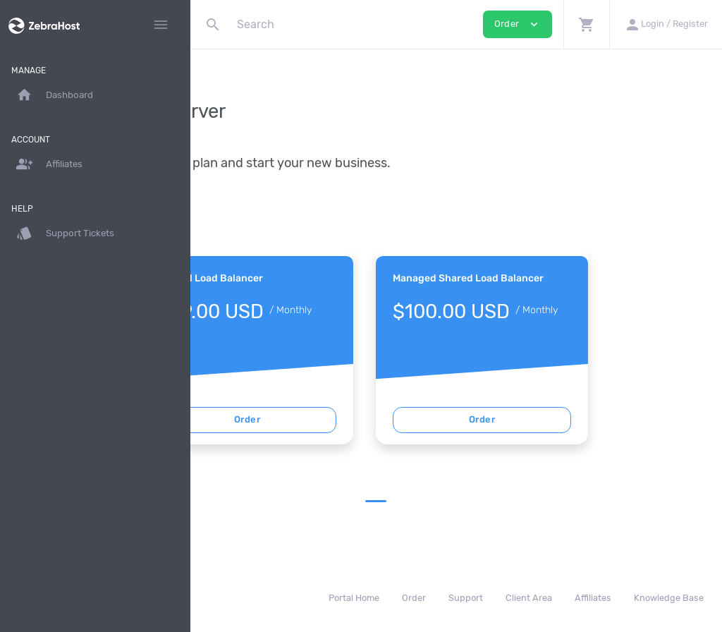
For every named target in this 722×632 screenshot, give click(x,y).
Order (339, 419)
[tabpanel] (339, 346)
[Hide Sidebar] (161, 25)
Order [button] (517, 24)
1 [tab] (467, 501)
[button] (586, 24)
